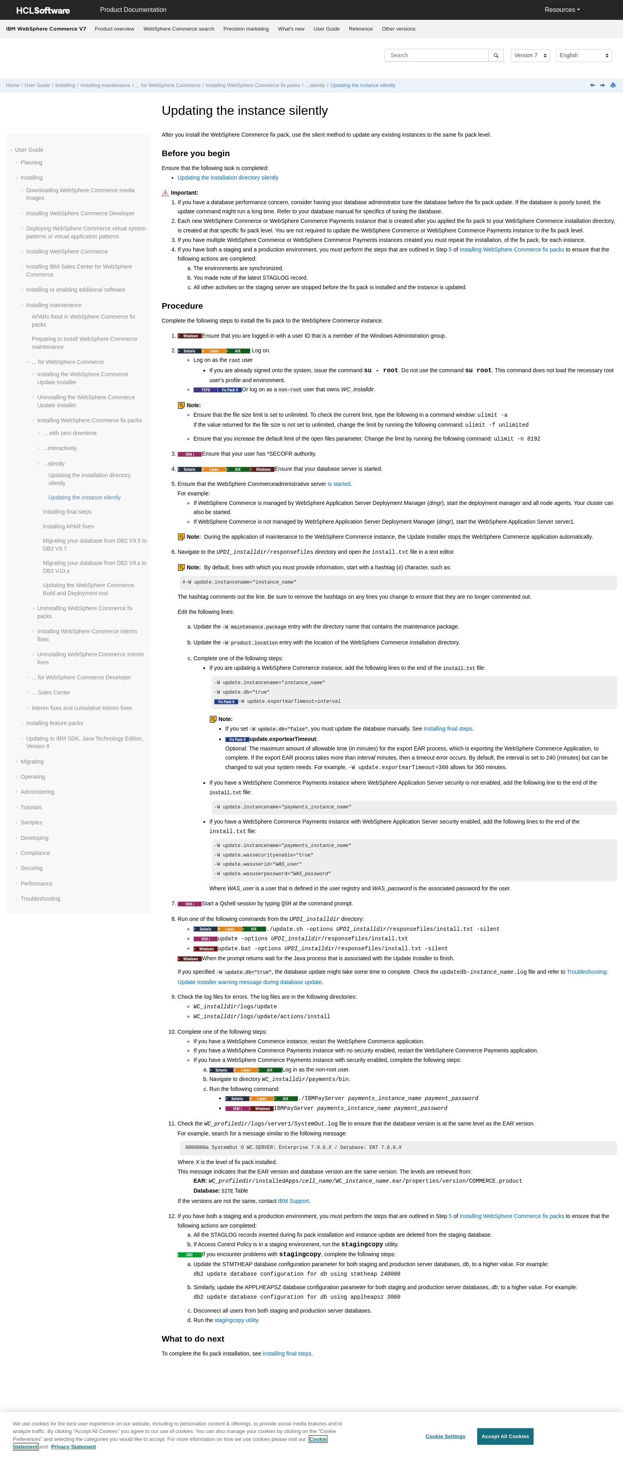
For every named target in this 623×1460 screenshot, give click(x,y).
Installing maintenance (105, 85)
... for (168, 85)
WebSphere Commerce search (178, 29)
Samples (31, 822)
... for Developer (81, 677)
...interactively (60, 448)
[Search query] (444, 55)
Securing (32, 868)
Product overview (115, 29)
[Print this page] (614, 86)
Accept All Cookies (505, 1436)
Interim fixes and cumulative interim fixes (82, 708)
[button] (12, 149)
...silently (315, 85)
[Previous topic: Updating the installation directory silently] (593, 86)
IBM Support (293, 1201)
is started (339, 482)
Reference (361, 29)
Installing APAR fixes (68, 526)
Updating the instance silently (362, 85)
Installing (65, 85)
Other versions (399, 29)
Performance (36, 883)
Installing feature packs (54, 723)
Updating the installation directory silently (228, 177)
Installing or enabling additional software (75, 289)
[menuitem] (114, 29)
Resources (560, 9)
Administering (37, 792)
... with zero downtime (70, 433)
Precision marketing (246, 29)
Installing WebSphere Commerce (67, 251)
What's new (291, 29)
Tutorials (31, 807)
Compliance (35, 853)
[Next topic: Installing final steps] (603, 86)
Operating (33, 777)
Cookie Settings (445, 1436)
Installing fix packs (253, 85)
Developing (34, 838)
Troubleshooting (40, 898)
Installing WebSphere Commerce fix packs (512, 249)
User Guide (326, 29)
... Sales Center (51, 692)
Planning (32, 162)
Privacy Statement (73, 1447)
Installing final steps (67, 512)
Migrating (32, 761)
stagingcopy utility (236, 1320)
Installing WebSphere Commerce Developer (80, 213)
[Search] (496, 55)
